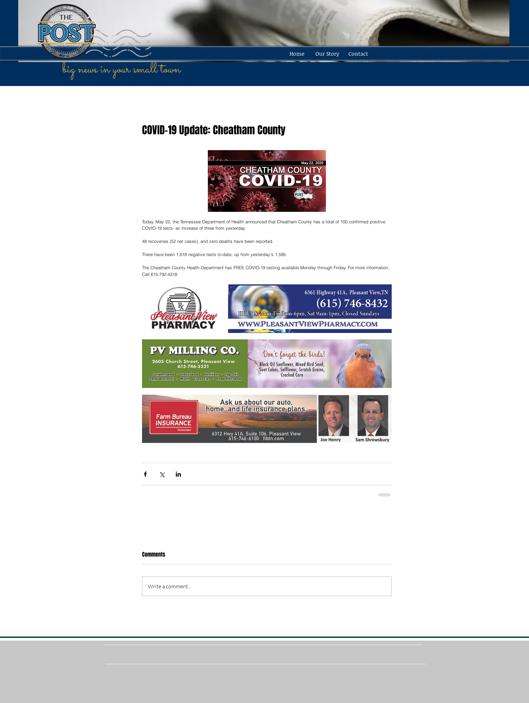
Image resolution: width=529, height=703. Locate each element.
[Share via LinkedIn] (178, 474)
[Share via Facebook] (145, 474)
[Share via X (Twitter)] (162, 474)
